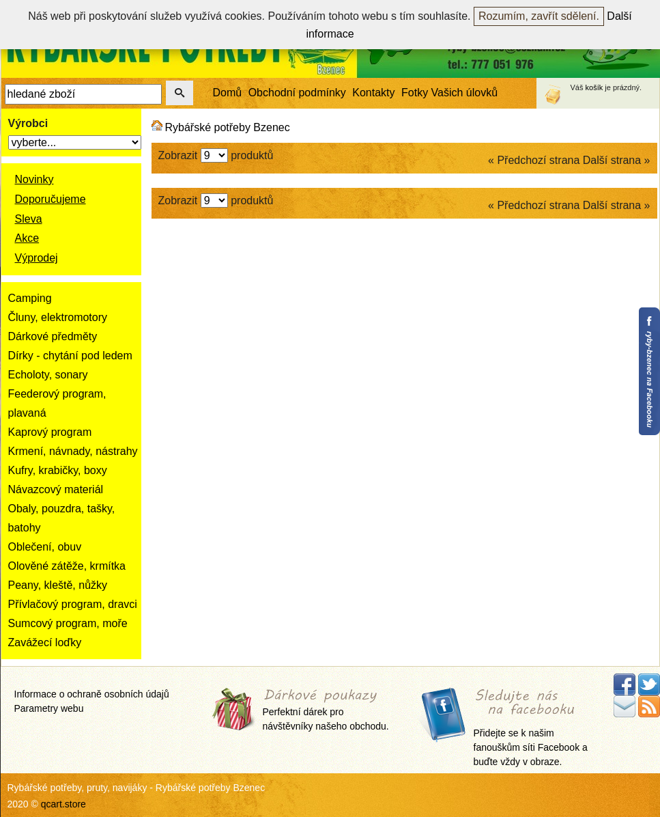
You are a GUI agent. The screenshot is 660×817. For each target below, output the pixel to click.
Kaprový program (50, 432)
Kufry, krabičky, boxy (57, 470)
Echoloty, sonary (48, 374)
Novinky (34, 179)
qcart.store (63, 804)
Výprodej (36, 258)
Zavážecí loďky (45, 642)
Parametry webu (49, 708)
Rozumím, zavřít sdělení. (538, 16)
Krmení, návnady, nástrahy (73, 451)
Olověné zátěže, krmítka (67, 566)
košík (594, 87)
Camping (30, 298)
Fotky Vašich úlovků (449, 92)
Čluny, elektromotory (58, 317)
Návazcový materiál (56, 489)
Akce (27, 238)
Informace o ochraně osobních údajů (91, 694)
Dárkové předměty (53, 336)
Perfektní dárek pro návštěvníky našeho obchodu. (326, 711)
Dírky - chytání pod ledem (70, 355)
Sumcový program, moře (68, 623)
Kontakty (373, 92)
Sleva (28, 219)
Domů (227, 92)
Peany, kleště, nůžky (58, 585)
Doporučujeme (50, 199)
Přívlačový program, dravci (72, 604)
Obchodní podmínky (297, 92)
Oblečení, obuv (45, 547)
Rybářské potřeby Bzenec (227, 127)
